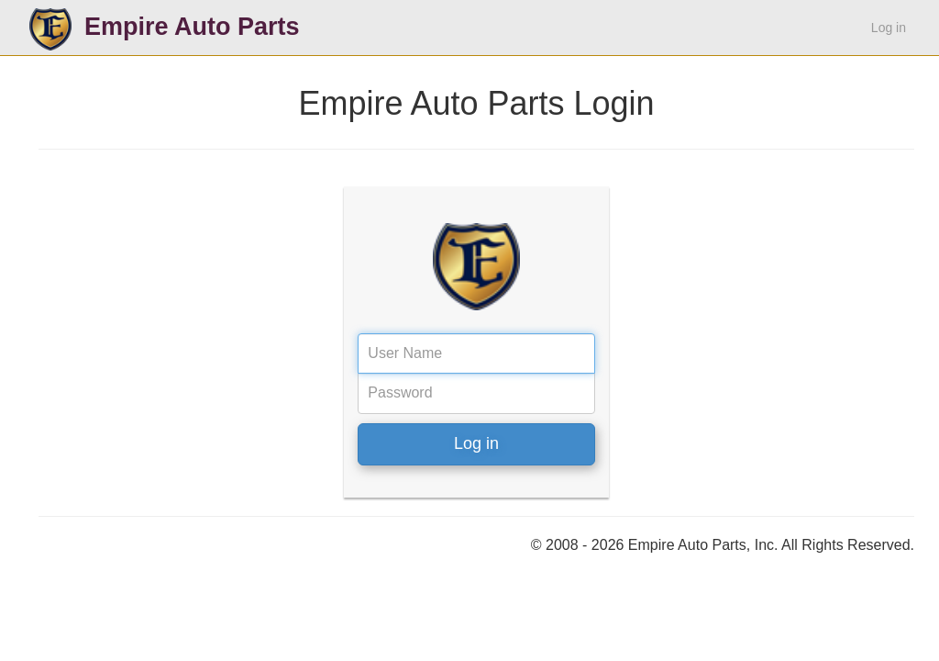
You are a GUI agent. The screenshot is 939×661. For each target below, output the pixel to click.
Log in (888, 27)
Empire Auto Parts (192, 26)
